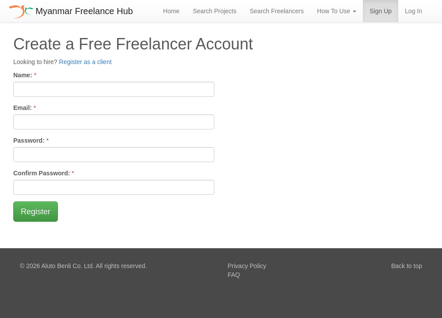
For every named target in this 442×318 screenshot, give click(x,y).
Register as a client (85, 61)
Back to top (406, 265)
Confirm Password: (41, 173)
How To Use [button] (336, 11)
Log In (413, 11)
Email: (22, 107)
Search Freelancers (277, 11)
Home (171, 11)
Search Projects (214, 11)
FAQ (234, 274)
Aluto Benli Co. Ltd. (67, 265)
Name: (22, 75)
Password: (29, 140)
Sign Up (381, 11)
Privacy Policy (247, 265)
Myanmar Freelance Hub (71, 11)
